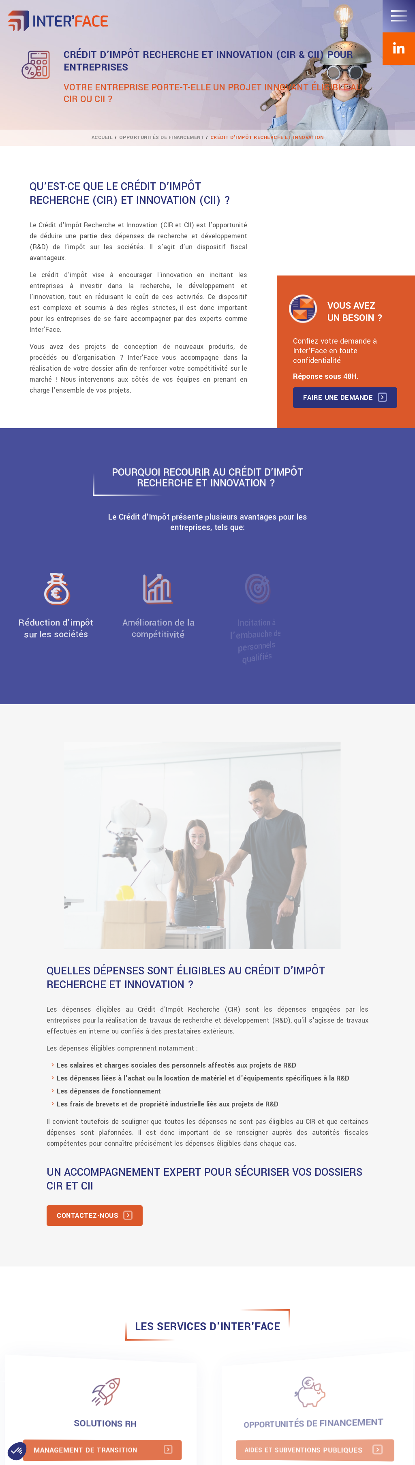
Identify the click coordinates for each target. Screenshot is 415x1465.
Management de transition (88, 1450)
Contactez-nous (87, 1215)
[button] (17, 1451)
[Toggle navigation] (399, 16)
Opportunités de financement (161, 137)
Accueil (102, 137)
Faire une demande (338, 397)
